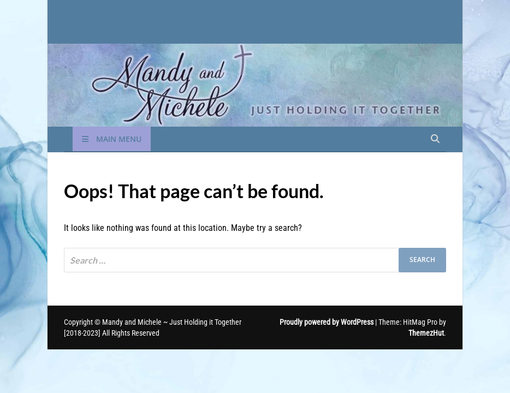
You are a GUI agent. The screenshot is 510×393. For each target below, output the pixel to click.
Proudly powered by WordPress (326, 322)
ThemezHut (426, 333)
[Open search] (435, 139)
